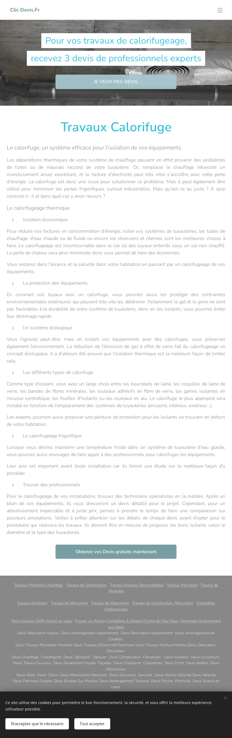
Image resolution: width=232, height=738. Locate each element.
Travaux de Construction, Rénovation (162, 603)
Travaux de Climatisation (86, 585)
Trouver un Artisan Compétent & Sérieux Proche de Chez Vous (126, 621)
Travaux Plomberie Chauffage (38, 585)
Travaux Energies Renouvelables (137, 585)
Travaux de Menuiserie (69, 603)
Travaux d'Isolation (182, 585)
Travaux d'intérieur (32, 603)
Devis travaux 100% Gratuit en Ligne (41, 621)
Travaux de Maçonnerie (110, 603)
